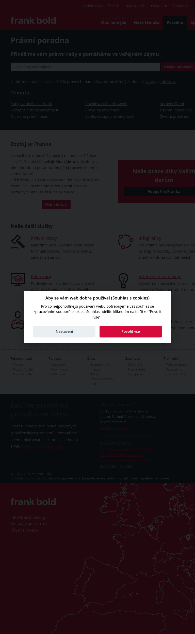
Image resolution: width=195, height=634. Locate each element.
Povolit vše (130, 331)
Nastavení (64, 331)
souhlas (142, 306)
